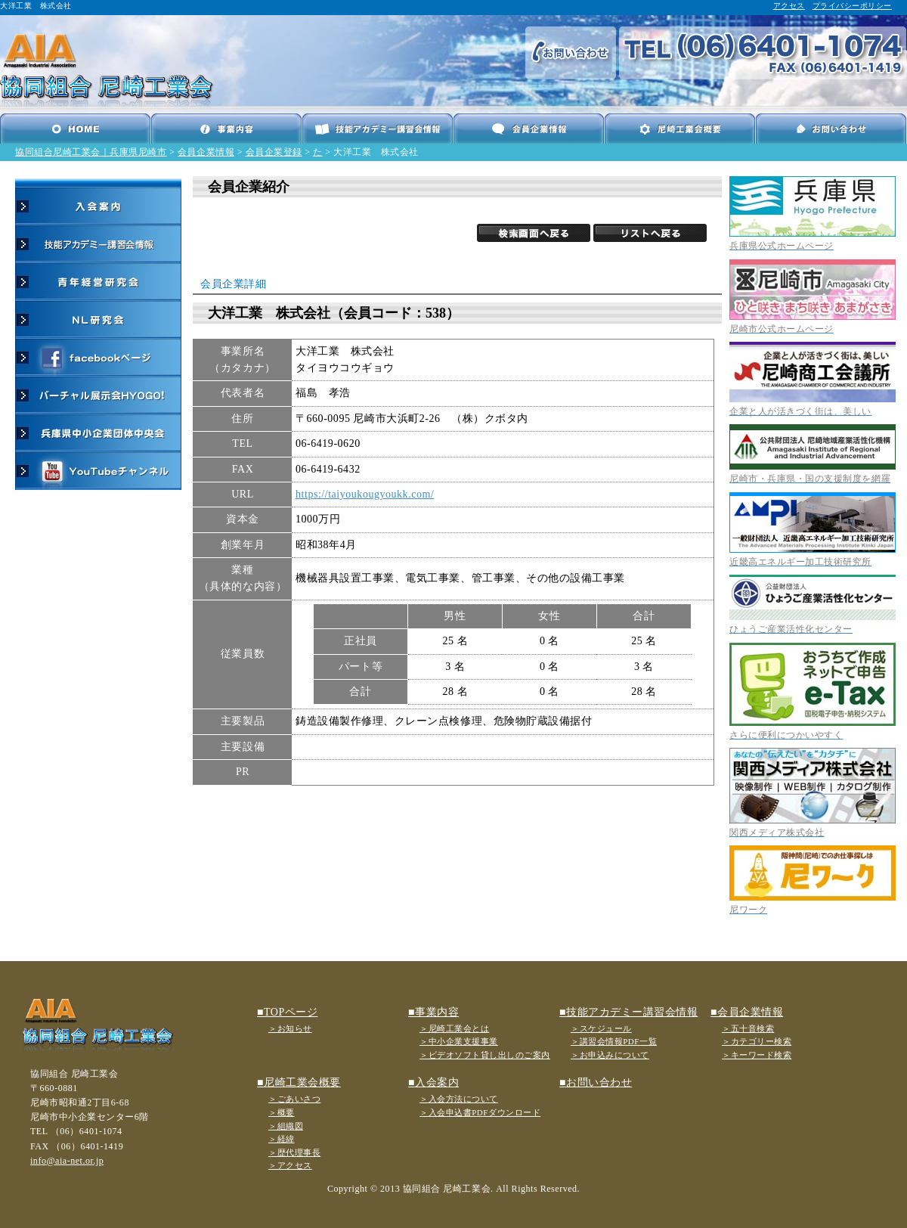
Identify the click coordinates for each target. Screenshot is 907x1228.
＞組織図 (285, 1125)
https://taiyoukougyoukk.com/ (365, 494)
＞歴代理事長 (294, 1152)
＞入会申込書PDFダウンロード (479, 1112)
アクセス (789, 6)
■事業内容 (433, 1012)
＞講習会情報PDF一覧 (614, 1041)
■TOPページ (287, 1012)
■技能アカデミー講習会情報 (628, 1012)
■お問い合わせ (595, 1082)
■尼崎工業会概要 (299, 1082)
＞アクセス (290, 1165)
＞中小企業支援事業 (458, 1041)
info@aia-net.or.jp (67, 1160)
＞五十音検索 (748, 1028)
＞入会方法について (458, 1098)
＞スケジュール (601, 1028)
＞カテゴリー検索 (756, 1041)
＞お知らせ (290, 1028)
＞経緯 (281, 1138)
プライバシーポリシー (852, 6)
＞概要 (281, 1112)
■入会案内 (433, 1082)
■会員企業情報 (746, 1012)
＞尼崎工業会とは (454, 1028)
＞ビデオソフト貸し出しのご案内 (484, 1054)
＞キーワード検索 (756, 1054)
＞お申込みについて (610, 1054)
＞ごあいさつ (294, 1098)
